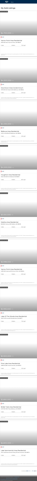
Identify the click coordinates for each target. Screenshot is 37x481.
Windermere (16, 476)
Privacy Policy (14, 478)
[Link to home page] (6, 2)
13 (32, 470)
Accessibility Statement (4, 479)
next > (35, 470)
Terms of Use (8, 478)
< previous (24, 470)
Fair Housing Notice (13, 479)
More (12, 2)
